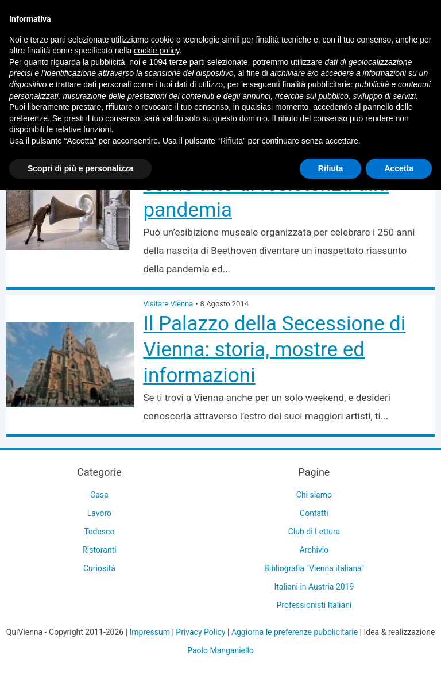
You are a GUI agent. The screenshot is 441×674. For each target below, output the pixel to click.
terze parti (187, 62)
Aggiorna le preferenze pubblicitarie (294, 632)
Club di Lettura (314, 531)
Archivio (314, 549)
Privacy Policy (200, 632)
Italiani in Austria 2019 (314, 586)
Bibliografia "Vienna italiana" (314, 568)
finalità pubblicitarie (316, 84)
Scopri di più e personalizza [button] (80, 168)
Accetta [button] (398, 168)
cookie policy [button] (156, 50)
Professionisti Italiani (314, 605)
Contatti (314, 513)
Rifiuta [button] (330, 168)
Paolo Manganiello (220, 650)
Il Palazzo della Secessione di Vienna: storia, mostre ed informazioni (274, 349)
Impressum (150, 632)
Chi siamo (314, 494)
